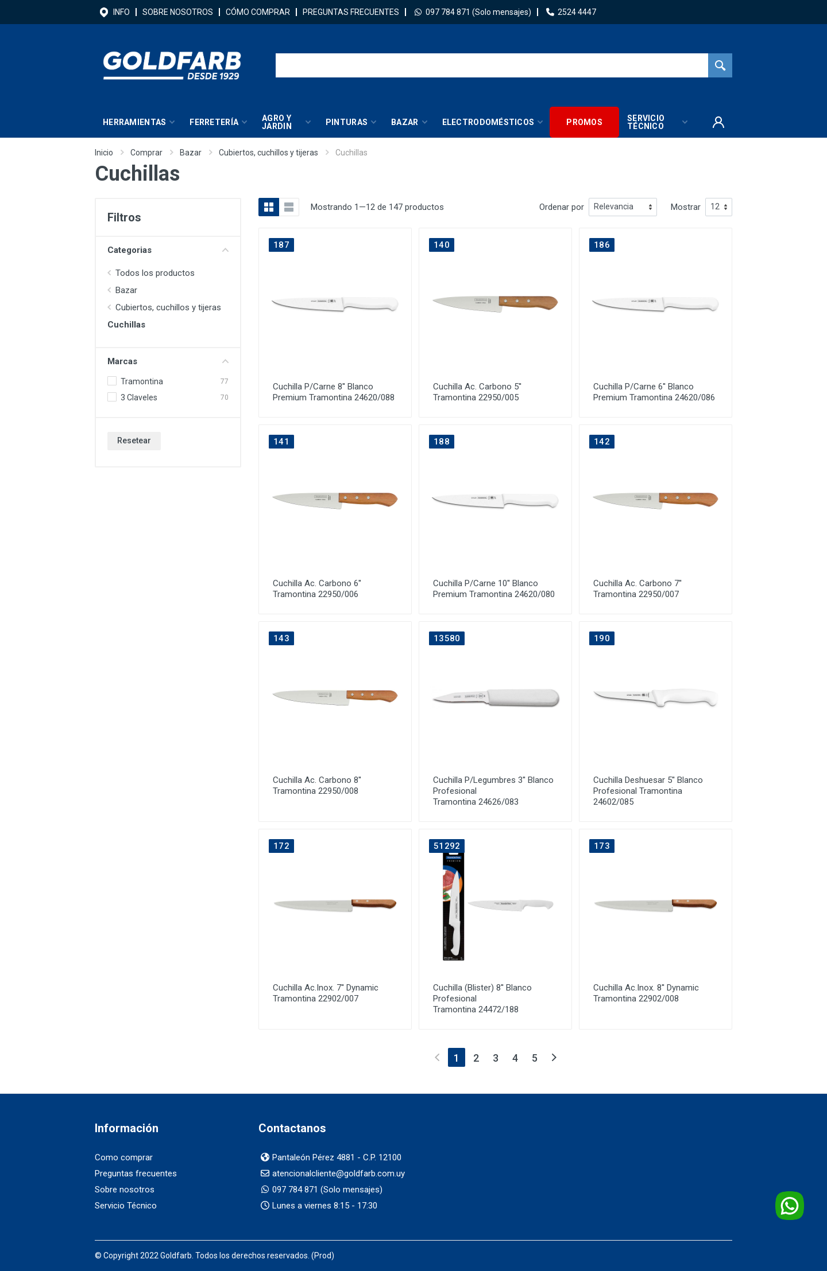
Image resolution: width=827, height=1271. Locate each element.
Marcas (168, 361)
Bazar (191, 152)
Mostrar (686, 207)
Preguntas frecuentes (136, 1173)
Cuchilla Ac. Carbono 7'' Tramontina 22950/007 (637, 588)
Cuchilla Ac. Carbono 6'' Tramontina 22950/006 (317, 588)
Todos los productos (155, 273)
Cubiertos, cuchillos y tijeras (268, 152)
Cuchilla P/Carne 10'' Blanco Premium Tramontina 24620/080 (494, 588)
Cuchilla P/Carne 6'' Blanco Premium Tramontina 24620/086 (654, 392)
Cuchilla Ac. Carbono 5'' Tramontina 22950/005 (477, 392)
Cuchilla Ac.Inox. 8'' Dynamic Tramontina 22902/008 (646, 993)
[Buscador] (492, 65)
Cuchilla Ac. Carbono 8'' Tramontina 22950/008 (317, 785)
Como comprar (124, 1157)
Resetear (134, 440)
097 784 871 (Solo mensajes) (478, 12)
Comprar (146, 152)
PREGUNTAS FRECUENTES (351, 12)
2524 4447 (577, 12)
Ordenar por (561, 207)
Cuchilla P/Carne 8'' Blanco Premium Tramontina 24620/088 (334, 392)
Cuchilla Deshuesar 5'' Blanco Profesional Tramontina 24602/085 (648, 791)
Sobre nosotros (124, 1189)
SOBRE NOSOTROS (177, 12)
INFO (121, 12)
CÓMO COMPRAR (258, 12)
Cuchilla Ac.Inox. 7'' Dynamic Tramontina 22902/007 (325, 993)
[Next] (554, 1057)
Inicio (104, 152)
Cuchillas (126, 324)
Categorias (168, 250)
